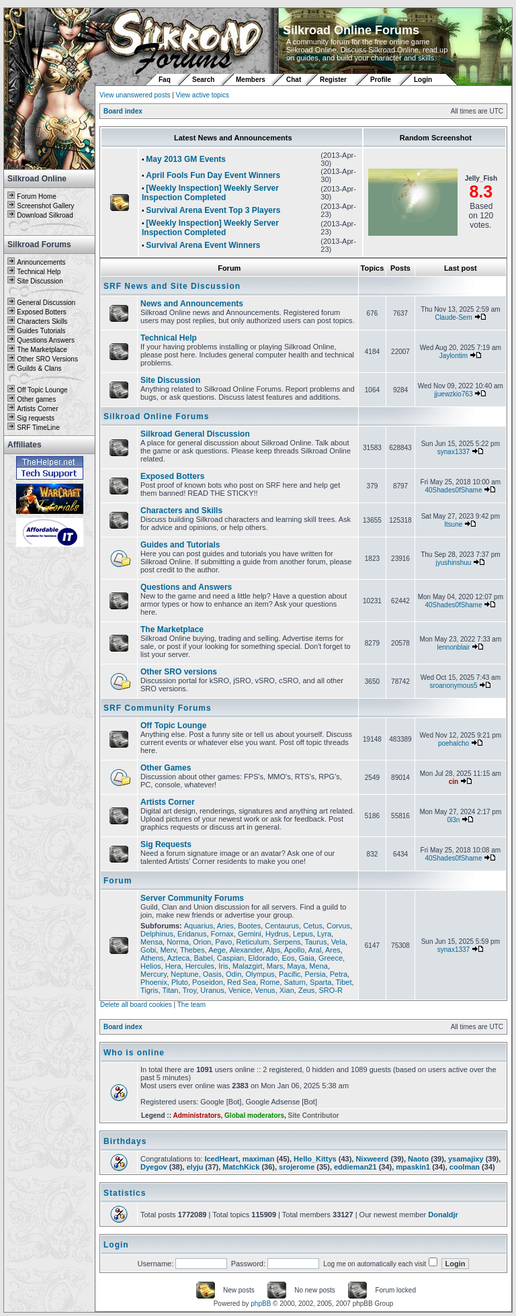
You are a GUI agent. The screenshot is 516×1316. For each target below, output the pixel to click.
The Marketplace (42, 349)
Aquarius (198, 926)
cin (453, 781)
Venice (239, 990)
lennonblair (453, 647)
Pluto (179, 982)
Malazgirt (247, 966)
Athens (151, 958)
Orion (202, 942)
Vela (338, 942)
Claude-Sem (453, 317)
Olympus (259, 974)
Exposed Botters (41, 312)
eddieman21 (355, 1167)
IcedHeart (221, 1159)
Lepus (303, 934)
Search (203, 79)
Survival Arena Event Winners (203, 245)
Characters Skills (42, 321)
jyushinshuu (454, 562)
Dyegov (153, 1167)
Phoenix (153, 982)
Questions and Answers (186, 587)
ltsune (454, 524)
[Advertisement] (49, 750)
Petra (338, 974)
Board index (122, 111)
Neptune (185, 974)
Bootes (249, 926)
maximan (259, 1159)
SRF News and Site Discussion (172, 286)
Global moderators (254, 1115)
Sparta (320, 982)
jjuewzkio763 (453, 394)
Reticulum (252, 942)
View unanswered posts (134, 95)
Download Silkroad (45, 215)
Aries (225, 926)
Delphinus (156, 934)
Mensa (151, 942)
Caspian (230, 958)
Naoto (418, 1159)
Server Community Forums (192, 898)
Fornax (222, 934)
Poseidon (207, 982)
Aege (217, 950)
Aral (315, 950)
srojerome (296, 1167)
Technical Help (38, 271)
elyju (194, 1167)
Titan (170, 990)
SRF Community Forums (157, 708)
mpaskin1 (413, 1167)
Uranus (212, 990)
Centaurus (282, 926)
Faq (165, 79)
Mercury (153, 974)
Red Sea (241, 982)
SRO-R (331, 990)
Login (423, 79)
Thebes (192, 950)
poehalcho (453, 743)
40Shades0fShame (453, 490)
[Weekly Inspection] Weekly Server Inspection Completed (210, 192)
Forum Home (36, 196)
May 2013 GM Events (186, 159)
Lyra (324, 934)
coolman (464, 1167)
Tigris (149, 990)
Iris (223, 966)
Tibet (343, 982)
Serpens (287, 942)
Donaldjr (443, 1215)
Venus (265, 990)
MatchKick (240, 1167)
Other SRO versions (178, 671)
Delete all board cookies (136, 1004)
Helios (150, 966)
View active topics (202, 95)
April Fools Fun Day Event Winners (213, 175)
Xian (287, 990)
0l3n (453, 820)
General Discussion (46, 302)
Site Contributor (313, 1115)
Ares (333, 950)
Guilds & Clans (39, 368)
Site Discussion (39, 281)
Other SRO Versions (47, 359)
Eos (288, 958)
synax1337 (453, 451)
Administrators (196, 1115)
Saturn (295, 982)
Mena (318, 966)
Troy (189, 990)
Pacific (289, 974)
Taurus (315, 942)
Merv (168, 950)
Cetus (312, 926)
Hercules (199, 966)
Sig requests (35, 418)
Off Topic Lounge (42, 390)
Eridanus (191, 934)
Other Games (165, 768)
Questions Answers (46, 340)
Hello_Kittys (315, 1159)
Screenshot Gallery (45, 206)
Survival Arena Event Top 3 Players (213, 210)
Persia (314, 974)
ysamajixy (466, 1159)
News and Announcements (191, 303)
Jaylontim (453, 355)
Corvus (338, 926)
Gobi (148, 950)
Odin (233, 974)
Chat (294, 79)
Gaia (306, 958)
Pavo (223, 942)
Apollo (294, 950)
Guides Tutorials (41, 331)
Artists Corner (37, 408)
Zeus (306, 990)
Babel (203, 958)
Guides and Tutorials (180, 545)
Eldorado (262, 958)
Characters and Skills (181, 510)
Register (333, 79)
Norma (178, 942)
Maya (296, 966)
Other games (36, 399)
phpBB (261, 1303)
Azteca (178, 958)
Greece (330, 958)
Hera (173, 966)
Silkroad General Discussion (195, 434)
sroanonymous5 (453, 685)
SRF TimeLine (38, 427)
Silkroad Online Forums (156, 416)
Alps (273, 950)
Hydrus (277, 934)
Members (250, 79)
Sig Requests (165, 844)
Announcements (41, 262)
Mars (275, 966)
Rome (270, 982)
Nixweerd (371, 1159)
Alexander (245, 950)
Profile (380, 79)
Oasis (212, 974)
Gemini (249, 934)
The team (191, 1004)
